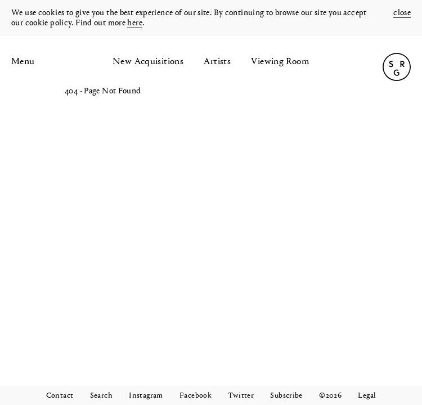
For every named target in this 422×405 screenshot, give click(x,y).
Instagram (146, 396)
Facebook (195, 396)
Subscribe (286, 396)
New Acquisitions (148, 61)
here (134, 23)
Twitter (241, 396)
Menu (23, 61)
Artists (217, 61)
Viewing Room (280, 61)
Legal (367, 396)
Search (101, 396)
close (402, 13)
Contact (60, 396)
